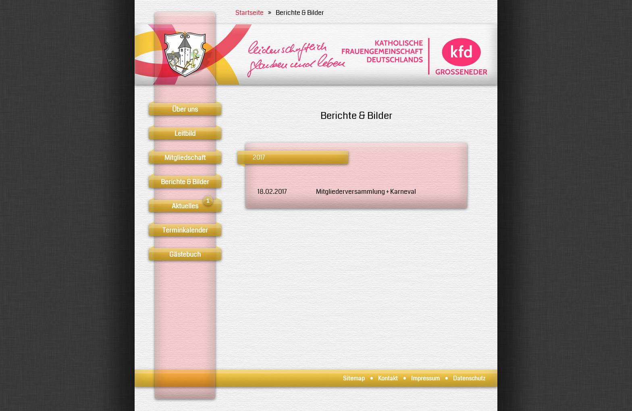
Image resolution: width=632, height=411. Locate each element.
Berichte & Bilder (185, 182)
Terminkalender (185, 230)
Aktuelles (192, 205)
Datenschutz (469, 378)
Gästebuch (185, 254)
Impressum (425, 378)
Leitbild (185, 133)
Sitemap (354, 378)
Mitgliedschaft (185, 157)
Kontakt (388, 378)
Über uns (185, 109)
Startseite (249, 12)
